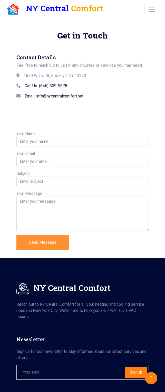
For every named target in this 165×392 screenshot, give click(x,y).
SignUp (136, 372)
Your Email (25, 169)
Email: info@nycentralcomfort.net (54, 99)
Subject (23, 189)
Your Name (26, 149)
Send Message (42, 258)
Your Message (29, 209)
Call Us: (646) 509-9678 (46, 88)
